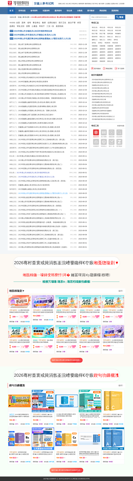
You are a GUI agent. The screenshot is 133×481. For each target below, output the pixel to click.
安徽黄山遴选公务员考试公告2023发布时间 (34, 185)
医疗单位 (95, 3)
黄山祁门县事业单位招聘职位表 (29, 44)
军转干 (42, 26)
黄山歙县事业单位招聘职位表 (29, 48)
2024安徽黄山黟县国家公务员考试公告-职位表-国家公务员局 (40, 119)
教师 (44, 23)
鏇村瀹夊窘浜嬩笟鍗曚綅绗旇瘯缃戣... (66, 360)
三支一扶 (50, 26)
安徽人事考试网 (44, 3)
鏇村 (121, 291)
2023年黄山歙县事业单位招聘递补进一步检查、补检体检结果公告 (42, 222)
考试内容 (115, 43)
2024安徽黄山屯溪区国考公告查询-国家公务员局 (35, 123)
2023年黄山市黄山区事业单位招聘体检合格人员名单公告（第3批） (42, 181)
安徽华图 (19, 3)
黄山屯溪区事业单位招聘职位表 (29, 69)
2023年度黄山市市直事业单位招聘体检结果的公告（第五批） (40, 168)
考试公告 (94, 27)
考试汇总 (95, 23)
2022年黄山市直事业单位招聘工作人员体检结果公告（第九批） (41, 235)
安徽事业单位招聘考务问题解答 (102, 111)
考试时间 (107, 43)
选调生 (12, 26)
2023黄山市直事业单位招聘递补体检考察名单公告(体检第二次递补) (42, 247)
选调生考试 (114, 3)
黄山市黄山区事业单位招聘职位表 (30, 61)
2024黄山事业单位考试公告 (100, 91)
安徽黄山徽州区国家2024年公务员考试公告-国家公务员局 (39, 131)
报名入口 (102, 36)
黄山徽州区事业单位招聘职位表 (29, 65)
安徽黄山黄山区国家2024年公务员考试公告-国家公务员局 (39, 135)
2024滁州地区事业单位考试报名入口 (103, 119)
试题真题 (94, 46)
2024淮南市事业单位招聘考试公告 (102, 79)
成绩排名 (118, 58)
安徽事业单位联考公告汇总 (100, 85)
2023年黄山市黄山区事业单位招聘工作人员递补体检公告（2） (41, 239)
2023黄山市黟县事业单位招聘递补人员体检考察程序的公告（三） (42, 218)
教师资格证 (88, 3)
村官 (79, 23)
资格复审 (94, 61)
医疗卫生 (62, 23)
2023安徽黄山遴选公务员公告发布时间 (32, 189)
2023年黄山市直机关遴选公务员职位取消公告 (33, 156)
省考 (29, 23)
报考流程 (110, 33)
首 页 (11, 11)
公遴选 (34, 26)
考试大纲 (118, 30)
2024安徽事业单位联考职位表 (101, 102)
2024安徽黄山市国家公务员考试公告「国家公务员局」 (38, 110)
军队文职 (20, 26)
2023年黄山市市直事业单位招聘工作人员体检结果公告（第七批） (42, 139)
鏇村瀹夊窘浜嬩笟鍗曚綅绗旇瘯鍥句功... (66, 470)
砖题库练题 (120, 126)
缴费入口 (94, 40)
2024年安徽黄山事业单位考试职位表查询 (33, 82)
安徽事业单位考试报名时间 (100, 113)
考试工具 (95, 126)
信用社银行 (52, 23)
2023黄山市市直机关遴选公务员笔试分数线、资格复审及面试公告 (42, 98)
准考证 (109, 40)
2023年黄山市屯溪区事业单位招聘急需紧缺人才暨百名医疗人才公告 (42, 39)
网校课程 (103, 11)
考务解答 (118, 33)
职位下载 (94, 33)
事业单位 (75, 3)
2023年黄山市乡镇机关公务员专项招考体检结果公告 (37, 77)
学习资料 (119, 68)
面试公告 (110, 61)
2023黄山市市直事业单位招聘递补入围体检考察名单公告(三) (40, 201)
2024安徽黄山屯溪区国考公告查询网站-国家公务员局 (37, 106)
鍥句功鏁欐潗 (17, 385)
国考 (23, 23)
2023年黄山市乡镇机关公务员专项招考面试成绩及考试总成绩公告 (42, 86)
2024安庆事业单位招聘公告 (100, 88)
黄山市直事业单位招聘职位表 (29, 73)
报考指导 (12, 185)
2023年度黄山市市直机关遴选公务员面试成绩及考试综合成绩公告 (42, 90)
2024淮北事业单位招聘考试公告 (102, 82)
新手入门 (12, 102)
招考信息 (22, 11)
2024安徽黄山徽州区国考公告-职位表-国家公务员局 (37, 102)
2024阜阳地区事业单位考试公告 (102, 96)
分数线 (79, 11)
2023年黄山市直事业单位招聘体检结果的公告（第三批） (38, 230)
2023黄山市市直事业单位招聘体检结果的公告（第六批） (38, 160)
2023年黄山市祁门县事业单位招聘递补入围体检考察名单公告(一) (41, 214)
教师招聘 (81, 3)
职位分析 (12, 44)
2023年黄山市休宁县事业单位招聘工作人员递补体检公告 (38, 243)
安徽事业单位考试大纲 (99, 99)
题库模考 (58, 11)
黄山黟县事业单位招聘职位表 (29, 57)
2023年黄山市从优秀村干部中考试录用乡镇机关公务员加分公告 (41, 152)
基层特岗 (59, 26)
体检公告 (12, 77)
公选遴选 (108, 3)
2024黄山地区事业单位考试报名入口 (103, 116)
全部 (18, 23)
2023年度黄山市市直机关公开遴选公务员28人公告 (35, 35)
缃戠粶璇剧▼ (17, 290)
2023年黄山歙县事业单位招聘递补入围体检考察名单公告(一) (40, 197)
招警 (28, 26)
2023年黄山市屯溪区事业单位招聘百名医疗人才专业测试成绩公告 (42, 148)
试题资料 (46, 11)
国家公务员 (61, 3)
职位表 (69, 11)
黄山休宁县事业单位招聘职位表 (29, 53)
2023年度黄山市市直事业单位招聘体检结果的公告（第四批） (40, 206)
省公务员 (69, 3)
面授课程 (115, 11)
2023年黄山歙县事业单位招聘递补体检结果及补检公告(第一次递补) (42, 226)
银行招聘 (101, 3)
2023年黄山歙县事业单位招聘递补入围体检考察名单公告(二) (40, 164)
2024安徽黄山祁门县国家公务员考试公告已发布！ (36, 115)
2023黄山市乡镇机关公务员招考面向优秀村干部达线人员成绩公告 (42, 94)
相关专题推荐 (97, 75)
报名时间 (94, 36)
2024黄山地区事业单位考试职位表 (102, 105)
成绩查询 (12, 86)
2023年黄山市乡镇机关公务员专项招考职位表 (33, 31)
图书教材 (90, 11)
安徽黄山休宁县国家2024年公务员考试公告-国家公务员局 (39, 127)
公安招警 (121, 3)
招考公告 (12, 177)
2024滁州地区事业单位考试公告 (102, 94)
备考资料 (34, 11)
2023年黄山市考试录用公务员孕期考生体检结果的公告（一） (40, 210)
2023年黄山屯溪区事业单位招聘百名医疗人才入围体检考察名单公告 (43, 144)
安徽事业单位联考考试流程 (100, 108)
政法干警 (72, 23)
